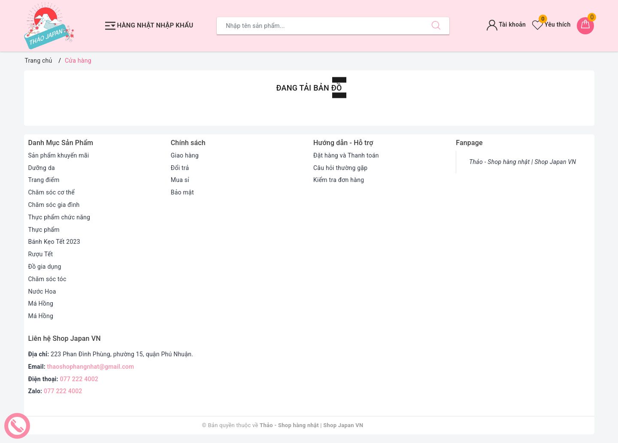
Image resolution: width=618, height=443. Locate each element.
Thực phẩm (44, 229)
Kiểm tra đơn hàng (338, 179)
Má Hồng (41, 303)
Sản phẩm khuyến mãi (58, 155)
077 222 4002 (79, 379)
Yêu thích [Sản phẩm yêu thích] (551, 24)
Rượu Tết (40, 254)
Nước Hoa (42, 291)
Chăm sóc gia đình (54, 204)
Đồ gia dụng (44, 266)
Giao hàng (185, 155)
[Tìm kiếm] (436, 25)
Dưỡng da (41, 167)
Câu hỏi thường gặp (340, 167)
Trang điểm (44, 179)
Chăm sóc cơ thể (51, 192)
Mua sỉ (180, 179)
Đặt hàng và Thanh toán (346, 155)
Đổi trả (180, 167)
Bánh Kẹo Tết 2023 (54, 241)
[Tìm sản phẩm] (320, 25)
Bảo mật (182, 192)
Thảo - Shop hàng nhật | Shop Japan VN (522, 161)
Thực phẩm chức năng (59, 217)
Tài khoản (506, 24)
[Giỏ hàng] (585, 25)
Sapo (409, 425)
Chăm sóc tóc (47, 279)
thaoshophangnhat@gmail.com (90, 366)
